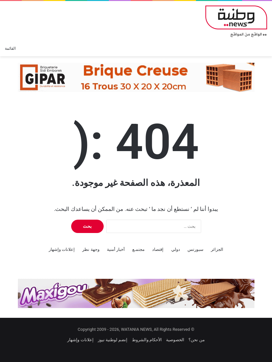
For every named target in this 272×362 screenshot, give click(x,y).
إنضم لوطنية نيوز (112, 339)
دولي (175, 249)
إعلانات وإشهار (62, 249)
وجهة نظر (90, 249)
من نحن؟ (196, 339)
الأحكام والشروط (147, 339)
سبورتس (195, 249)
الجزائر (217, 249)
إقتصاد (157, 249)
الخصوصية (175, 339)
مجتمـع (138, 249)
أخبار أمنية (116, 249)
